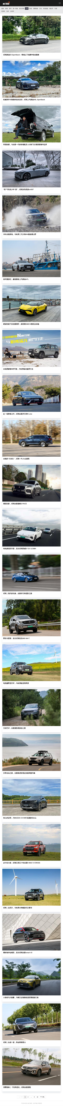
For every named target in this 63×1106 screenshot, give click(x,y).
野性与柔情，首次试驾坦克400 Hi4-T (16, 638)
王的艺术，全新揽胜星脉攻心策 (14, 728)
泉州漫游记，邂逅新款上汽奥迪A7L (16, 279)
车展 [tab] (56, 8)
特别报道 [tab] (45, 8)
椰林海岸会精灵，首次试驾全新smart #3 (17, 953)
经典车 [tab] (3, 11)
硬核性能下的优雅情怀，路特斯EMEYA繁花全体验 (21, 324)
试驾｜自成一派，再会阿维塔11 (14, 1042)
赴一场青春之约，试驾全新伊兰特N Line (17, 414)
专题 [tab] (30, 8)
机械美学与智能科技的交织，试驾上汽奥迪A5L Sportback (24, 100)
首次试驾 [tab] (21, 8)
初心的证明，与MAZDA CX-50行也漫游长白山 (19, 818)
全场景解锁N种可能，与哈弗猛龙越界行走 (18, 369)
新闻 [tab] (6, 8)
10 (37, 1097)
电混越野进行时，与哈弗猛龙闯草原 (16, 683)
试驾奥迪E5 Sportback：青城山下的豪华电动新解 (21, 55)
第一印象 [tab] (15, 8)
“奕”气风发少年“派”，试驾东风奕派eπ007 (18, 189)
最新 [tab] (2, 8)
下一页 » (42, 1097)
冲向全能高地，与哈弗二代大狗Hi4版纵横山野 (19, 234)
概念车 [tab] (51, 8)
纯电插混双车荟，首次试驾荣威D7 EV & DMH (19, 549)
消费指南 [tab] (35, 8)
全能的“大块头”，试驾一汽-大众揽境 (16, 459)
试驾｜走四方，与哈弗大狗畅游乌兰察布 (17, 908)
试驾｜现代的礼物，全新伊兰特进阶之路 (17, 593)
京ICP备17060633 (37, 1103)
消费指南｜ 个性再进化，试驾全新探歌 (17, 1087)
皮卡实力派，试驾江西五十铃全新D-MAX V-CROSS (21, 863)
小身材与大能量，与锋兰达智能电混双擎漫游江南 (20, 997)
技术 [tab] (7, 11)
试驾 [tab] (26, 8)
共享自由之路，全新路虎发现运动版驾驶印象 (19, 773)
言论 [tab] (40, 8)
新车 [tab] (10, 8)
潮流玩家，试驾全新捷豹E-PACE (15, 504)
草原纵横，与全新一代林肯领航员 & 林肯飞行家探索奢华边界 (25, 144)
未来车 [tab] (12, 11)
